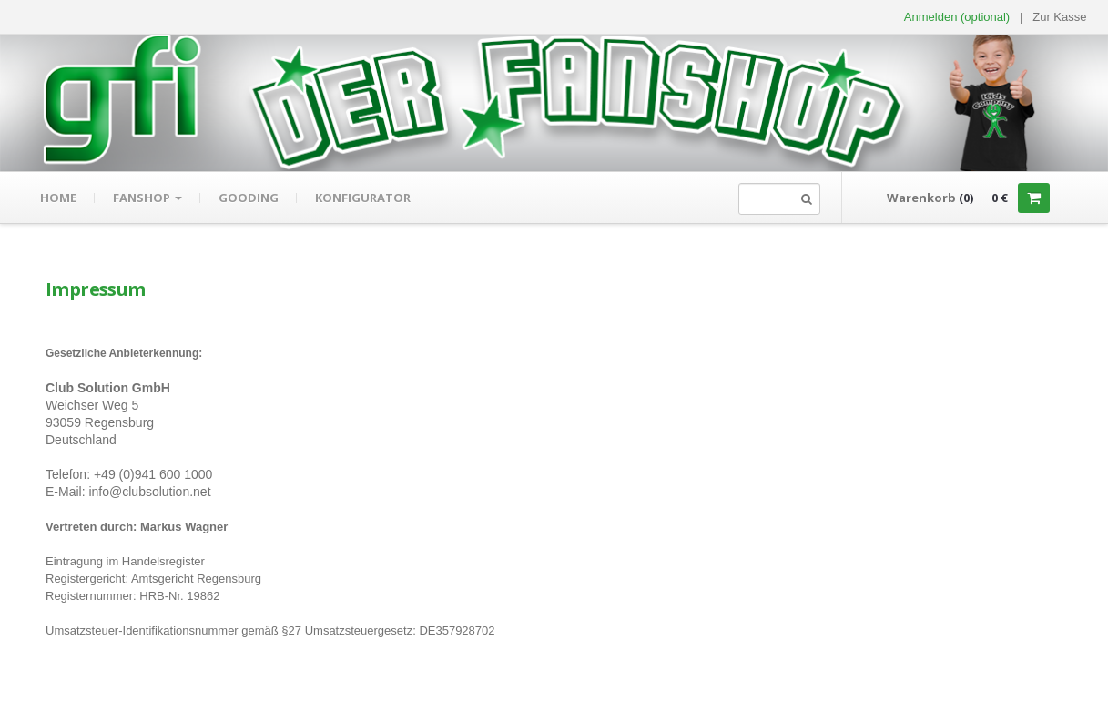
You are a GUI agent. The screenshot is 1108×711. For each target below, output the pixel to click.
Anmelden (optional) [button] (957, 17)
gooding (249, 197)
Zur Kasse (1059, 17)
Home (58, 197)
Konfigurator (363, 197)
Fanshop (147, 197)
